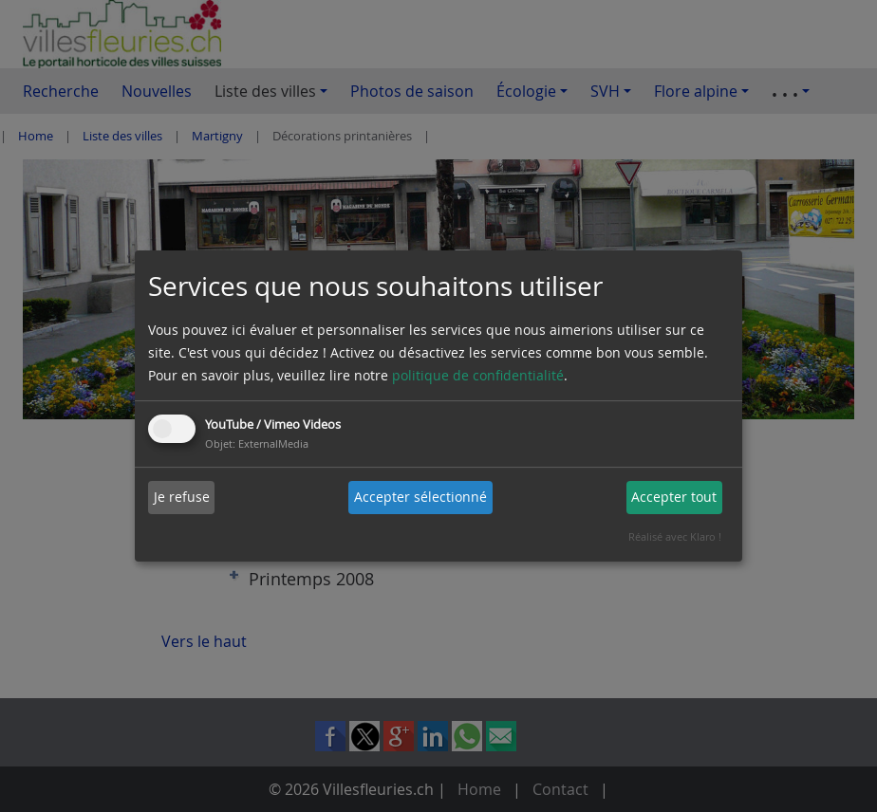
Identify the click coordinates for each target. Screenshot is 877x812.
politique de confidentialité (478, 375)
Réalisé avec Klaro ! (674, 536)
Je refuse (182, 497)
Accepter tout (674, 497)
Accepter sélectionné (420, 497)
